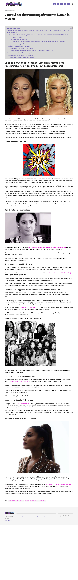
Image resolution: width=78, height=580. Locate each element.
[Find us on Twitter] (61, 4)
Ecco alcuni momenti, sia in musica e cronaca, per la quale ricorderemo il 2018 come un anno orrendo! (40, 36)
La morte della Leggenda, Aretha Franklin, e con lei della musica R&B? (32, 51)
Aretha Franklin (12, 500)
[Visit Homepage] (14, 4)
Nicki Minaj (42, 500)
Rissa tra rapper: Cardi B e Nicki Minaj (22, 48)
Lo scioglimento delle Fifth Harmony (21, 55)
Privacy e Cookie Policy (40, 516)
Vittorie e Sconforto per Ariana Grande (22, 57)
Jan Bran (7, 23)
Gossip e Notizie (11, 10)
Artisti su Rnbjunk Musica (22, 516)
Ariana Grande (20, 500)
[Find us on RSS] (68, 4)
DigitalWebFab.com (8, 520)
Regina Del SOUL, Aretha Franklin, (29, 307)
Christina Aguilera (34, 500)
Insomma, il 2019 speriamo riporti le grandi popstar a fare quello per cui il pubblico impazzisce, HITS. (39, 43)
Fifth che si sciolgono (22, 403)
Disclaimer (31, 516)
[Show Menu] (72, 4)
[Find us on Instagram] (58, 4)
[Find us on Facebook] (54, 4)
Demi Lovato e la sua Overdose (20, 46)
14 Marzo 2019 (15, 23)
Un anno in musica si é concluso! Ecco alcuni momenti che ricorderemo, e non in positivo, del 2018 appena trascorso (38, 31)
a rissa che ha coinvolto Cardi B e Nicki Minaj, (58, 273)
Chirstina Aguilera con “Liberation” (19, 381)
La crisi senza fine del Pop (18, 39)
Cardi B (27, 500)
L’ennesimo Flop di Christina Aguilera (22, 53)
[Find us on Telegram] (65, 4)
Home (6, 10)
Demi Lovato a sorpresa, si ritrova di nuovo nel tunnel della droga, (47, 247)
